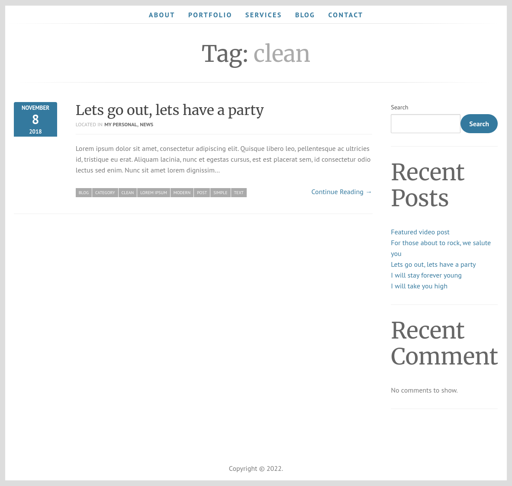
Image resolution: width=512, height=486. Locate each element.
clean (128, 192)
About (162, 14)
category (105, 192)
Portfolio (210, 14)
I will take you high (419, 285)
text (239, 192)
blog (84, 192)
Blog (305, 14)
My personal (120, 124)
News (146, 124)
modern (182, 192)
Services (263, 14)
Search (399, 107)
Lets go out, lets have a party (170, 110)
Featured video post (420, 231)
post (202, 192)
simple (220, 192)
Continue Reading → (342, 191)
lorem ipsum (153, 192)
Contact (346, 14)
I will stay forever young (426, 275)
